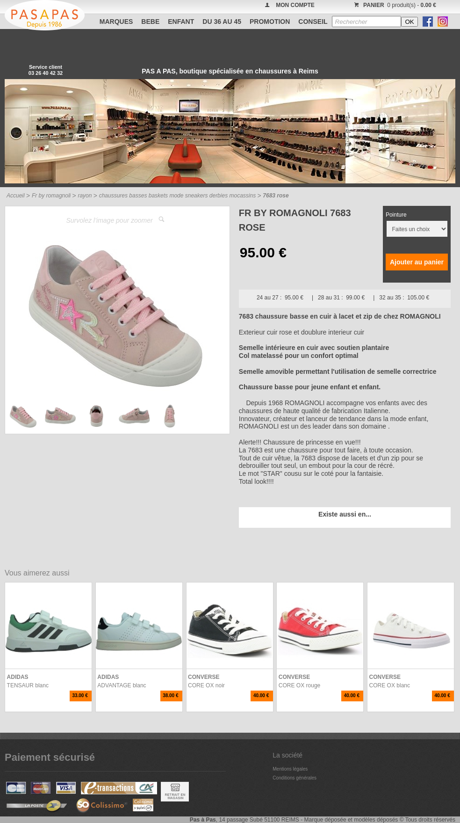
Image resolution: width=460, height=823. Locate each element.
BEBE (150, 21)
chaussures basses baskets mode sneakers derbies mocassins (177, 195)
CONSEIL (312, 21)
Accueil (16, 195)
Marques (116, 21)
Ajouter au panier (417, 262)
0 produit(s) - (394, 5)
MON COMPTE (295, 5)
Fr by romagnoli (51, 195)
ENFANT (181, 21)
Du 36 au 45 (221, 21)
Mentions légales (290, 769)
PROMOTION (270, 21)
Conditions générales (294, 777)
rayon (85, 195)
